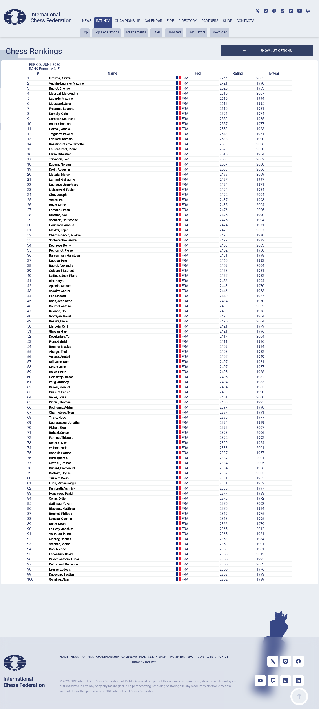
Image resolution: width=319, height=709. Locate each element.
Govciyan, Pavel (60, 316)
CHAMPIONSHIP (127, 21)
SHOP (227, 21)
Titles (156, 32)
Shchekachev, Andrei (63, 240)
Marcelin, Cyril (58, 326)
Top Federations (106, 32)
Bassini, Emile (58, 321)
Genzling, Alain (59, 579)
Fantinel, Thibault (61, 438)
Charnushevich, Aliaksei (65, 235)
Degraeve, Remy (60, 245)
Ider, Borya (56, 281)
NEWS (87, 21)
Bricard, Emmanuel (62, 468)
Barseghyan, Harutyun (64, 255)
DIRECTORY (187, 21)
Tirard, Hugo (57, 417)
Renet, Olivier (58, 443)
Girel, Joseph (58, 195)
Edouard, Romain (61, 139)
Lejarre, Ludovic (60, 569)
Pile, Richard (57, 296)
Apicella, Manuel (60, 286)
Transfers (174, 32)
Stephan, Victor (59, 544)
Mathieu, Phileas (60, 463)
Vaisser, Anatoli (59, 357)
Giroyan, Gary (58, 331)
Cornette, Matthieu (62, 119)
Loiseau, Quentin (60, 519)
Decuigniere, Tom (60, 336)
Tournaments (135, 32)
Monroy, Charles (60, 539)
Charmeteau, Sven (61, 412)
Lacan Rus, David (61, 554)
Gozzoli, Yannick (60, 129)
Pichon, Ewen (58, 427)
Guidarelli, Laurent (61, 271)
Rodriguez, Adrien (61, 407)
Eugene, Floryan (60, 164)
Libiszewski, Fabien (62, 190)
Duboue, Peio (58, 260)
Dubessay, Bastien (61, 574)
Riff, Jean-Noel (59, 362)
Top (85, 32)
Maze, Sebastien (60, 154)
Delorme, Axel (58, 215)
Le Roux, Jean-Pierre (63, 276)
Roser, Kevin (57, 524)
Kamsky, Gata (58, 114)
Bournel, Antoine (60, 306)
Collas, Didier (57, 498)
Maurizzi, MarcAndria (63, 93)
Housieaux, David (61, 493)
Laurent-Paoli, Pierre (63, 149)
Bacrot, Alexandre (61, 265)
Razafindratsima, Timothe (66, 144)
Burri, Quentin (58, 458)
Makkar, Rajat (58, 230)
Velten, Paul (57, 200)
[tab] (86, 27)
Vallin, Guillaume (60, 534)
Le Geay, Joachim (61, 529)
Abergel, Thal (58, 352)
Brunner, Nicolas (60, 346)
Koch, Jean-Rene (60, 301)
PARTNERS (210, 21)
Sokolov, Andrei (59, 291)
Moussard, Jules (60, 103)
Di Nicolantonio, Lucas (64, 559)
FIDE (170, 21)
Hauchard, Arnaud (61, 225)
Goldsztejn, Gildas (61, 377)
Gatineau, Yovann (61, 503)
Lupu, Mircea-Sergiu (62, 483)
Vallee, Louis (57, 397)
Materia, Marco (59, 174)
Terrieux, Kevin (59, 478)
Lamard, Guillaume (62, 179)
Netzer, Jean (57, 367)
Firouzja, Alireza (60, 78)
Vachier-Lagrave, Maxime (66, 83)
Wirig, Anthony (59, 382)
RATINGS (103, 21)
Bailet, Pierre (57, 372)
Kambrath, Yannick (62, 488)
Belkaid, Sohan (59, 433)
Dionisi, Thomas (60, 402)
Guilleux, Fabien (59, 392)
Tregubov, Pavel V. (61, 134)
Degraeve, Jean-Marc (63, 184)
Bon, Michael (57, 549)
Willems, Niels (58, 448)
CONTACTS (245, 21)
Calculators (196, 32)
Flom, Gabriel (58, 341)
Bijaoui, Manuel (59, 387)
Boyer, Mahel (57, 205)
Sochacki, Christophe (63, 220)
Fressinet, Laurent (61, 108)
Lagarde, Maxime (61, 98)
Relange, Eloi (57, 311)
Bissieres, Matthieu (62, 508)
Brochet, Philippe (60, 514)
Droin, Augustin (59, 169)
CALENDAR (153, 21)
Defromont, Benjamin (63, 564)
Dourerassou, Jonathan (65, 422)
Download (219, 32)
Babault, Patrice (60, 453)
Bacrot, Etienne (59, 88)
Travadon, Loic (59, 159)
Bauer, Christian (60, 124)
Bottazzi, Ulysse (60, 473)
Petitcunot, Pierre (61, 250)
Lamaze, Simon (59, 210)
